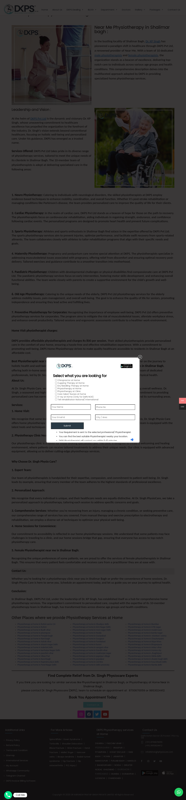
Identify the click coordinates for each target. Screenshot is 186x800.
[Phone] (8, 795)
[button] (178, 792)
